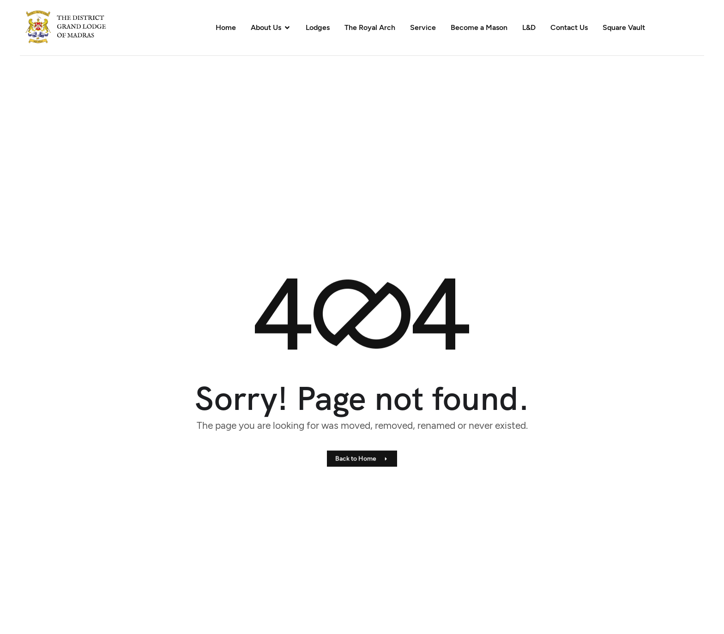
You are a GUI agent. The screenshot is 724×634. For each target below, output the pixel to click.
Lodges (318, 27)
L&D (529, 27)
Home (226, 27)
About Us (271, 27)
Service (423, 27)
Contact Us (569, 27)
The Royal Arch (369, 27)
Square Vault (624, 27)
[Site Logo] (72, 27)
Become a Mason (479, 27)
